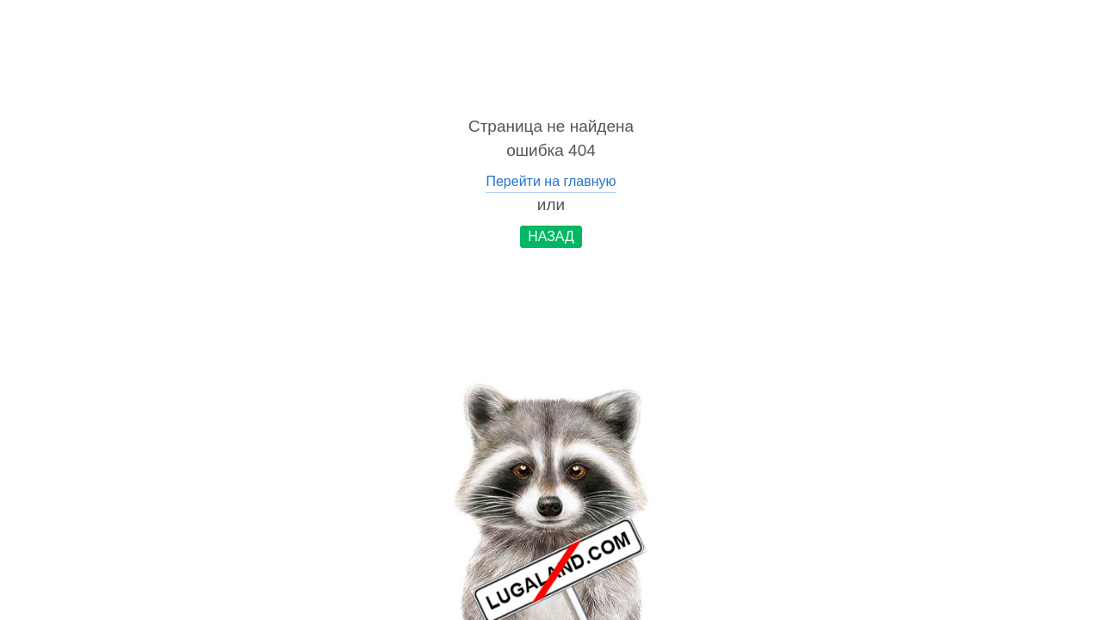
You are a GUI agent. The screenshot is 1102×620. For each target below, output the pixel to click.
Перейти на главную (551, 181)
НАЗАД (551, 236)
